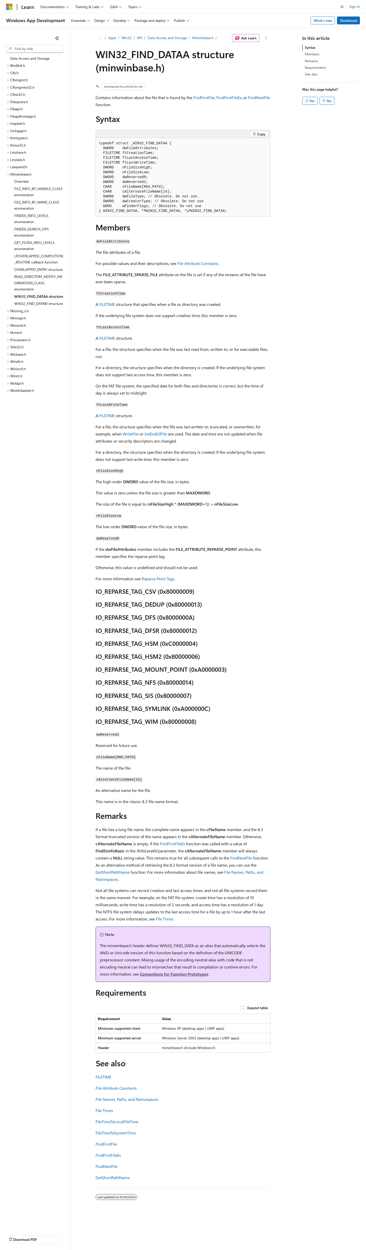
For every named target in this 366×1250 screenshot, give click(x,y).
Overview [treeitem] (21, 181)
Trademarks (211, 1234)
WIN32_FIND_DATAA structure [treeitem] (38, 296)
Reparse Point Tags (158, 578)
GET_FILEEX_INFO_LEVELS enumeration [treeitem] (34, 245)
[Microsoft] (9, 7)
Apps (112, 37)
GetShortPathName (113, 872)
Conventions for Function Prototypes (174, 974)
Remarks (311, 60)
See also (311, 74)
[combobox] (35, 49)
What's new (323, 20)
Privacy (111, 1234)
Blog (69, 1234)
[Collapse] (57, 38)
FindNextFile (259, 97)
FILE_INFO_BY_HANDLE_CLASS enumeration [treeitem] (38, 191)
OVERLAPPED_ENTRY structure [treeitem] (38, 269)
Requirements (315, 67)
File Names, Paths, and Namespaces (127, 1099)
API (139, 37)
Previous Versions (46, 1234)
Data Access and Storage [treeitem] (29, 58)
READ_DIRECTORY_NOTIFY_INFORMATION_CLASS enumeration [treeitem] (38, 282)
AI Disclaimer (16, 1234)
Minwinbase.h (203, 37)
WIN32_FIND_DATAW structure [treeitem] (38, 303)
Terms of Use (186, 1234)
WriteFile (131, 433)
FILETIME (107, 304)
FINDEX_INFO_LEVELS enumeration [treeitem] (31, 218)
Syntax (310, 47)
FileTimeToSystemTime (116, 1132)
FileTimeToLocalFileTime (117, 1121)
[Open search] (342, 6)
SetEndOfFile (155, 433)
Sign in (354, 6)
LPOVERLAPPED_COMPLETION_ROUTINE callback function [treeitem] (38, 259)
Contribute (91, 1234)
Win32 (126, 37)
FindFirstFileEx (228, 97)
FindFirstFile (204, 97)
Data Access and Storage (167, 37)
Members (312, 54)
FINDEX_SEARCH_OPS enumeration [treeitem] (31, 232)
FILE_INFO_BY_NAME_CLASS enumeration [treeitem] (36, 205)
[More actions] (266, 38)
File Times (164, 918)
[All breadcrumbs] (100, 38)
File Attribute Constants (197, 263)
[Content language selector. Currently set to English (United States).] (29, 1222)
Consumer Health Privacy (146, 1234)
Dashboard (348, 20)
